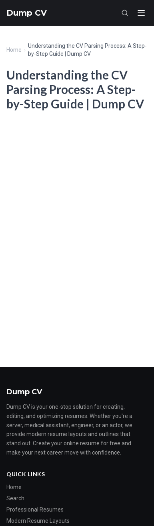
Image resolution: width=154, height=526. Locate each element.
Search (15, 498)
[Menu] (141, 12)
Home (14, 50)
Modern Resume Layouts (38, 521)
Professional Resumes (35, 509)
